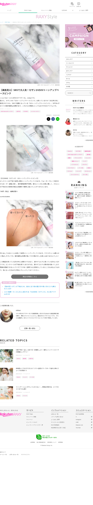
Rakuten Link (79, 425)
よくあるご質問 (83, 10)
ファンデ (25, 395)
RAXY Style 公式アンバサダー (7, 111)
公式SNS (64, 10)
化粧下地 (18, 111)
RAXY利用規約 (55, 425)
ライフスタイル (75, 174)
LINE (77, 422)
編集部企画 (87, 151)
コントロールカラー (35, 111)
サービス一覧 (3, 454)
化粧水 (89, 168)
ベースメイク (8, 109)
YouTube (78, 427)
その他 (68, 86)
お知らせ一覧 (54, 414)
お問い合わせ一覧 (13, 454)
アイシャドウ (78, 158)
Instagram (78, 419)
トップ (9, 10)
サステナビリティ (25, 454)
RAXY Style (27, 10)
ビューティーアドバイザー (33, 425)
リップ (84, 161)
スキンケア (69, 59)
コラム (68, 82)
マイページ (29, 419)
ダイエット (88, 171)
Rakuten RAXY (8, 4)
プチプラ (84, 164)
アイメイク (69, 67)
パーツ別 (32, 377)
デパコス (70, 171)
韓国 (69, 158)
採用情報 (60, 442)
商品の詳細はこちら (30, 276)
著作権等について (51, 442)
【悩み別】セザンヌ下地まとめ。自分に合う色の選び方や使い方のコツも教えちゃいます (30, 287)
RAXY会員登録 (80, 414)
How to (18, 358)
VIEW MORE (89, 140)
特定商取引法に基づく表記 (58, 427)
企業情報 (32, 442)
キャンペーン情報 (46, 10)
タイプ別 (85, 174)
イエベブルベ (71, 168)
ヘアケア (68, 75)
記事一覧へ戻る (29, 328)
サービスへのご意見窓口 (57, 422)
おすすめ (78, 151)
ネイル (68, 79)
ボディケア (69, 71)
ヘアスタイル (74, 164)
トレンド (25, 377)
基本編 (24, 358)
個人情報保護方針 (41, 442)
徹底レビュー (75, 161)
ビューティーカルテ (31, 422)
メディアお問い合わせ (57, 416)
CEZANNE (25, 111)
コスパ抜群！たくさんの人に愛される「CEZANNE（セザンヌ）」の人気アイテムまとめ (30, 293)
